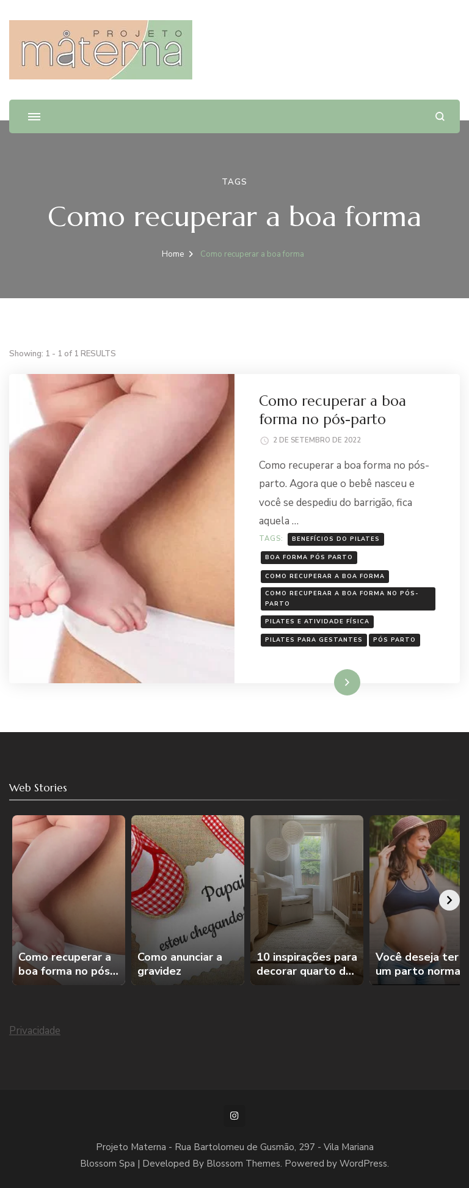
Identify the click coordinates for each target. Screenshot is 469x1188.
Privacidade (34, 1031)
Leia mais (329, 681)
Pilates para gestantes (314, 640)
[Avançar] (449, 900)
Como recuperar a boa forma (325, 576)
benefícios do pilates (336, 539)
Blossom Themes (243, 1163)
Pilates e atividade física (317, 621)
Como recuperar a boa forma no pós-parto (332, 409)
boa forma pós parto (309, 557)
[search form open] (440, 116)
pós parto (394, 640)
